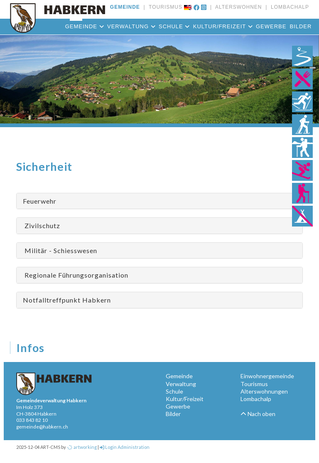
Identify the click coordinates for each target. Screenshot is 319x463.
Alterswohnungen (264, 391)
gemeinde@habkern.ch (42, 427)
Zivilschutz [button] (41, 225)
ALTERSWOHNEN (237, 7)
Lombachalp (255, 398)
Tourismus (254, 383)
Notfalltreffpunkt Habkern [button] (67, 300)
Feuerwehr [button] (39, 201)
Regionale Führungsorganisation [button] (75, 275)
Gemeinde (84, 26)
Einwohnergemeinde (267, 375)
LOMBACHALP (288, 7)
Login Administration (125, 447)
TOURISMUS (163, 7)
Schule (174, 26)
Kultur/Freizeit (223, 26)
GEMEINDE (125, 7)
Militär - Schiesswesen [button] (60, 250)
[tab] (159, 201)
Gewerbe (271, 26)
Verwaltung (131, 26)
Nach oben (257, 413)
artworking (82, 447)
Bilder (301, 26)
